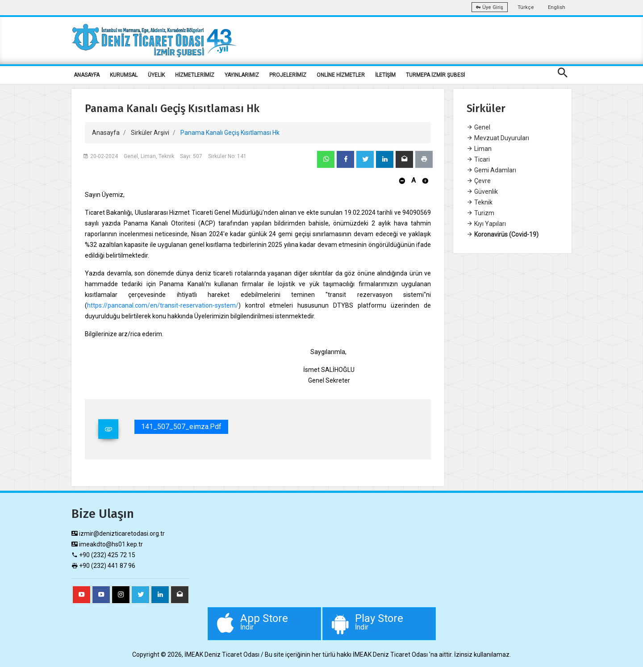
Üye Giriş (489, 7)
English (556, 7)
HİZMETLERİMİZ (194, 75)
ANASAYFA (87, 75)
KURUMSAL (124, 75)
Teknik (480, 202)
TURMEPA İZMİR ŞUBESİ (435, 75)
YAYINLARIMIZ (242, 75)
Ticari (478, 159)
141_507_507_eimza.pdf (181, 426)
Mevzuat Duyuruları (498, 138)
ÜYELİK (156, 75)
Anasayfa (106, 132)
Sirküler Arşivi (150, 132)
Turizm (480, 213)
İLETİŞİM (385, 75)
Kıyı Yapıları (486, 223)
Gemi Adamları (491, 170)
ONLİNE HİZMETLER (341, 75)
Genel (478, 127)
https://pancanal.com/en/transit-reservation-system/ (162, 305)
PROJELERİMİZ (287, 75)
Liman (479, 148)
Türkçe (526, 7)
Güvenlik (482, 191)
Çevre (479, 180)
